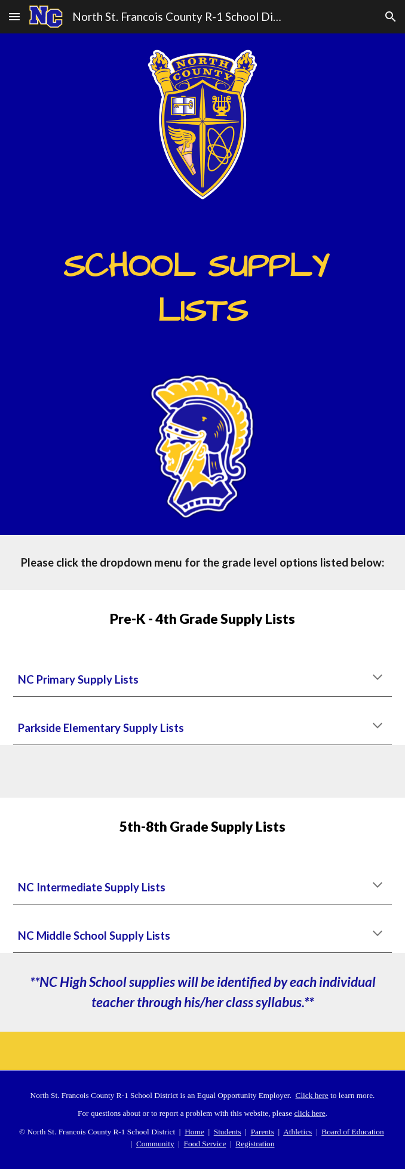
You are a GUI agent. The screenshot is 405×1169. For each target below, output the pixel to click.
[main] (202, 284)
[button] (14, 16)
